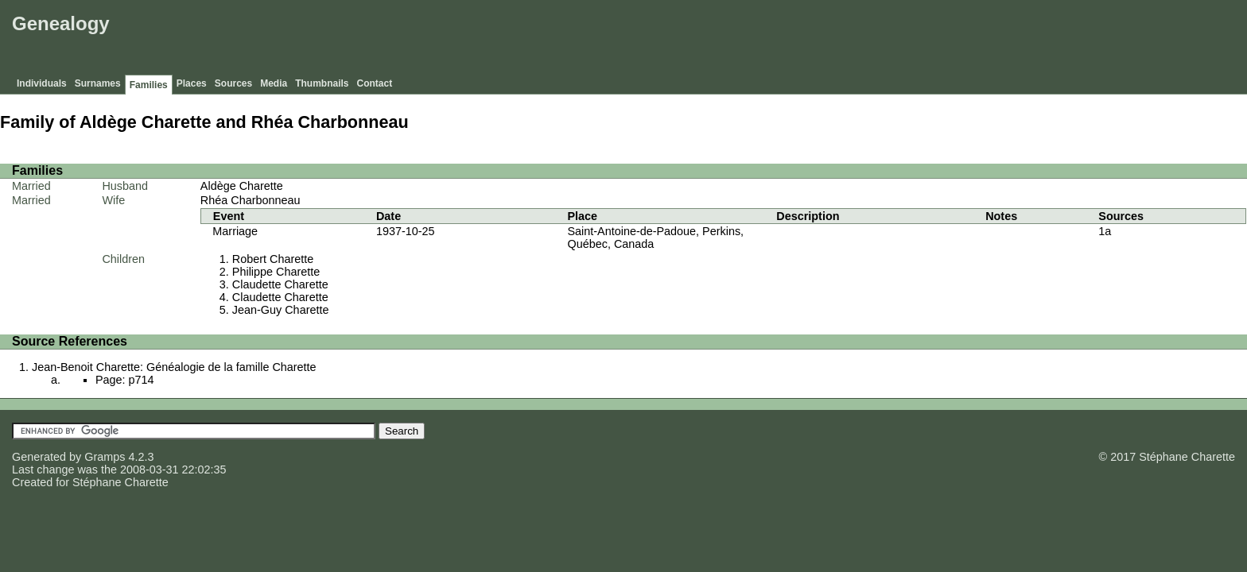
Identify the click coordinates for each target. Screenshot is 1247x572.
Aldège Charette (241, 186)
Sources (233, 83)
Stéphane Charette (120, 482)
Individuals (42, 83)
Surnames (98, 83)
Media (273, 83)
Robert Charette (272, 259)
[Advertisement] (953, 39)
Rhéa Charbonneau (250, 200)
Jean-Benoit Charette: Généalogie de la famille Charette (174, 367)
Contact (375, 83)
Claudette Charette (280, 284)
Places (192, 83)
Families (149, 85)
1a (1104, 231)
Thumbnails (321, 83)
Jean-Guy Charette (280, 309)
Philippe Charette (276, 271)
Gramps (104, 456)
